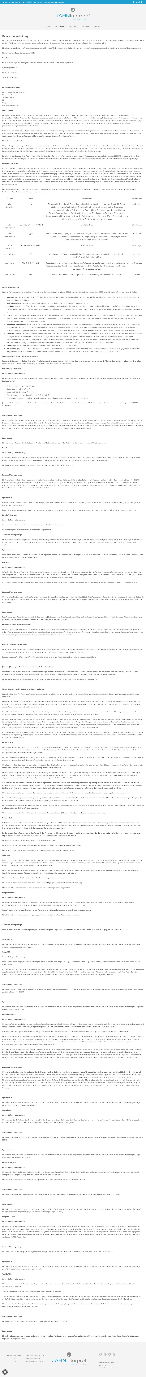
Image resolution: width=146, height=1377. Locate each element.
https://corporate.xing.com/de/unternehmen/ (50, 878)
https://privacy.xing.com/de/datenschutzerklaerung (64, 882)
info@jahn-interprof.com (34, 2)
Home (48, 27)
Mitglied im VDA (49, 2)
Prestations (59, 27)
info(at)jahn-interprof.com (35, 1361)
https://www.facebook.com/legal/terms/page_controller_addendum (85, 813)
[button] (5, 1372)
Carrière (85, 27)
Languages (59, 2)
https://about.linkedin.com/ (46, 840)
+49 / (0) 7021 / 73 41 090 (13, 2)
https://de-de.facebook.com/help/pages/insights (26, 752)
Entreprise (73, 27)
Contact (97, 27)
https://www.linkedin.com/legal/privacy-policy (65, 845)
